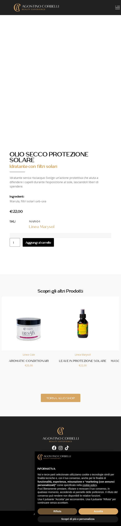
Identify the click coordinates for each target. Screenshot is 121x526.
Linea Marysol (41, 226)
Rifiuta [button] (57, 511)
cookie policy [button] (90, 485)
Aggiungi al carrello (38, 242)
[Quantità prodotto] (15, 242)
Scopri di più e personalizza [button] (77, 519)
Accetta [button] (98, 511)
